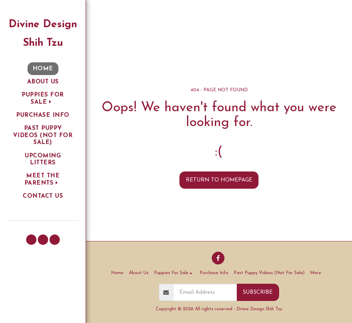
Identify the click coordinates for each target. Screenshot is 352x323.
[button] (43, 99)
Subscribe (258, 292)
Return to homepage (219, 180)
